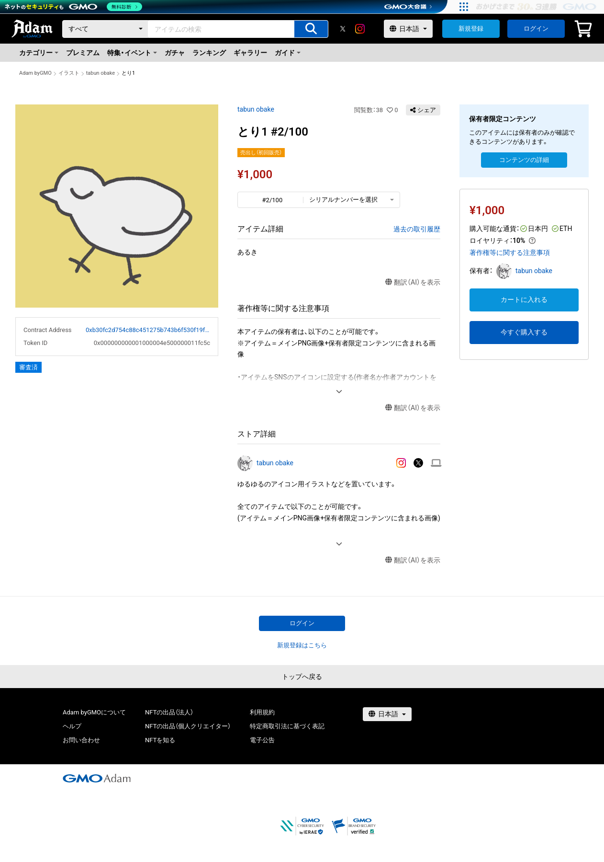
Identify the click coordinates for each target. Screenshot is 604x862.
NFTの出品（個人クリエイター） (188, 726)
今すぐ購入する (524, 332)
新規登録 (471, 28)
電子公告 (262, 740)
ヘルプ (72, 726)
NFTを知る (160, 740)
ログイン (536, 28)
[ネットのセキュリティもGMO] (73, 6)
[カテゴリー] (105, 29)
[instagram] (360, 29)
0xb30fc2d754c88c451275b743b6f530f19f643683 (148, 329)
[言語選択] (408, 29)
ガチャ (175, 53)
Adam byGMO (35, 73)
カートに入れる (524, 299)
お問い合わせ (81, 740)
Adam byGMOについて (94, 712)
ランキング (209, 52)
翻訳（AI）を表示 (412, 282)
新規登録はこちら (302, 645)
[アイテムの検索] (311, 29)
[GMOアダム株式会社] (97, 778)
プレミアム (83, 53)
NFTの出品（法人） (169, 712)
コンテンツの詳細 (524, 159)
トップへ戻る (302, 676)
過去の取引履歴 (416, 229)
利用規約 (262, 712)
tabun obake (100, 73)
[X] (342, 29)
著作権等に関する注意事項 (510, 252)
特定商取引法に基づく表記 (287, 726)
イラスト (68, 73)
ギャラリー (250, 52)
